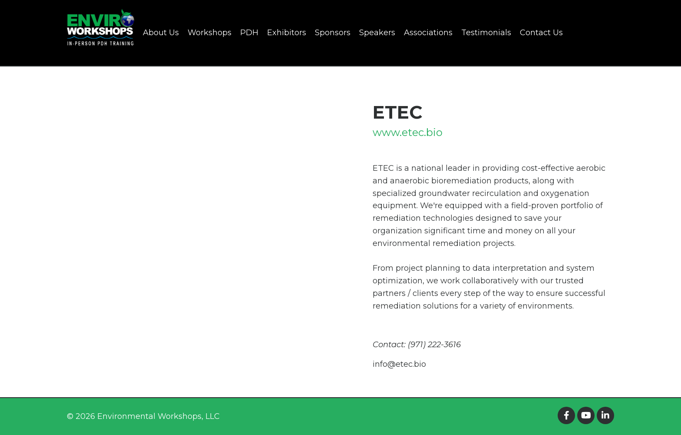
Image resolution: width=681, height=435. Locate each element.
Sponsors (332, 32)
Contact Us (541, 32)
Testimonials (486, 32)
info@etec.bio (399, 364)
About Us (161, 32)
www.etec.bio (408, 132)
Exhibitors (286, 32)
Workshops (209, 32)
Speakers (377, 32)
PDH (249, 32)
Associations (428, 32)
